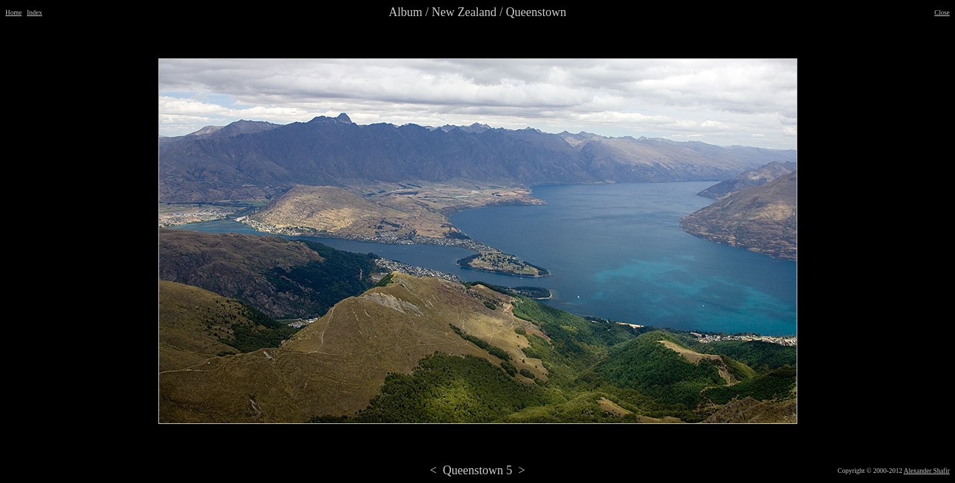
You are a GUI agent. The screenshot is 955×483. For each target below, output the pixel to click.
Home (13, 12)
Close (942, 12)
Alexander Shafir (926, 470)
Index (34, 12)
